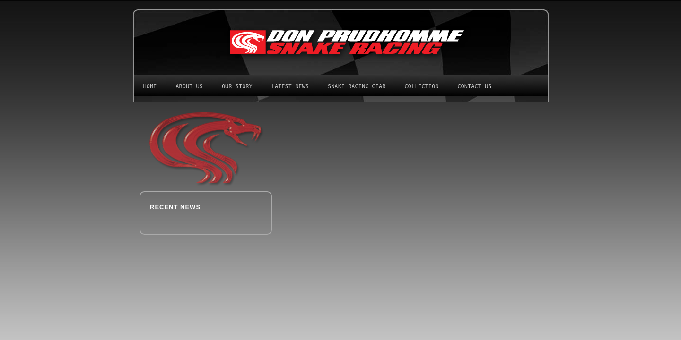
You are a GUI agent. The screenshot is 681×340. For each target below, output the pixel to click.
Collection (421, 86)
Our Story (237, 86)
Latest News (290, 86)
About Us (189, 86)
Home (150, 86)
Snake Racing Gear (356, 86)
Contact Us (474, 86)
